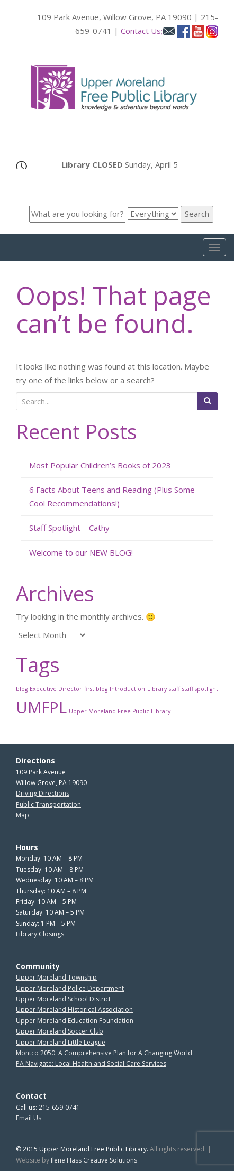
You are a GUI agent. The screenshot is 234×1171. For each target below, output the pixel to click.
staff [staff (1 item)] (174, 689)
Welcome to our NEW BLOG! (81, 552)
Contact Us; (148, 30)
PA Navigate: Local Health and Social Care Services (91, 1063)
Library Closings (40, 933)
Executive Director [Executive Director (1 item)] (56, 689)
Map (22, 814)
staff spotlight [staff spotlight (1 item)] (200, 689)
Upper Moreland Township (56, 977)
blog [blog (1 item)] (22, 689)
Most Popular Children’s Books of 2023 (100, 465)
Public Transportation (48, 804)
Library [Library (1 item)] (157, 689)
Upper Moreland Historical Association (74, 1009)
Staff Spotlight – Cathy (69, 527)
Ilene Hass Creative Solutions (94, 1160)
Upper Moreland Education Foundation (74, 1020)
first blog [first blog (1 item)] (95, 689)
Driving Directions (42, 793)
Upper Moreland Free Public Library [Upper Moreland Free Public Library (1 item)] (119, 711)
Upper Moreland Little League (60, 1042)
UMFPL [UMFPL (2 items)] (41, 707)
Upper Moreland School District (63, 998)
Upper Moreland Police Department (70, 988)
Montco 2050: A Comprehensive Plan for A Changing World (104, 1052)
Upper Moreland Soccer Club (59, 1031)
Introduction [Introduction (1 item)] (127, 689)
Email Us (28, 1117)
